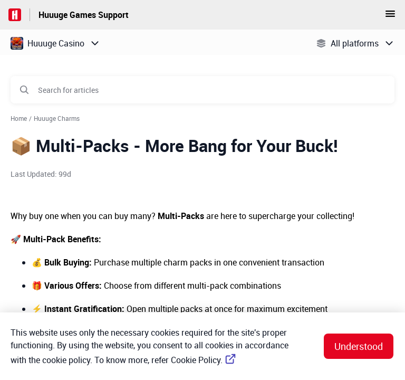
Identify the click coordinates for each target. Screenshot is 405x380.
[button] (390, 17)
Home (19, 118)
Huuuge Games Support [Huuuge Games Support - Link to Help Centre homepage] (83, 15)
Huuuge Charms (57, 118)
